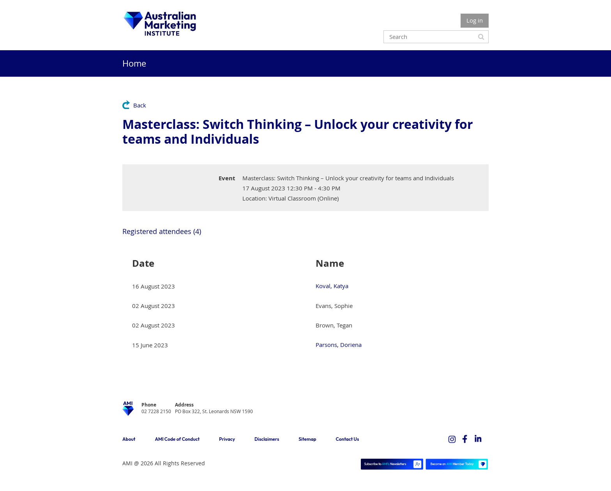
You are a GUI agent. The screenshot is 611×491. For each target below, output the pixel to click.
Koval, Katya (332, 286)
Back (139, 105)
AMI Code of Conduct (177, 439)
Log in (474, 20)
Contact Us (347, 439)
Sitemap (307, 439)
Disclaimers (266, 439)
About (128, 439)
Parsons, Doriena (339, 344)
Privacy (227, 439)
